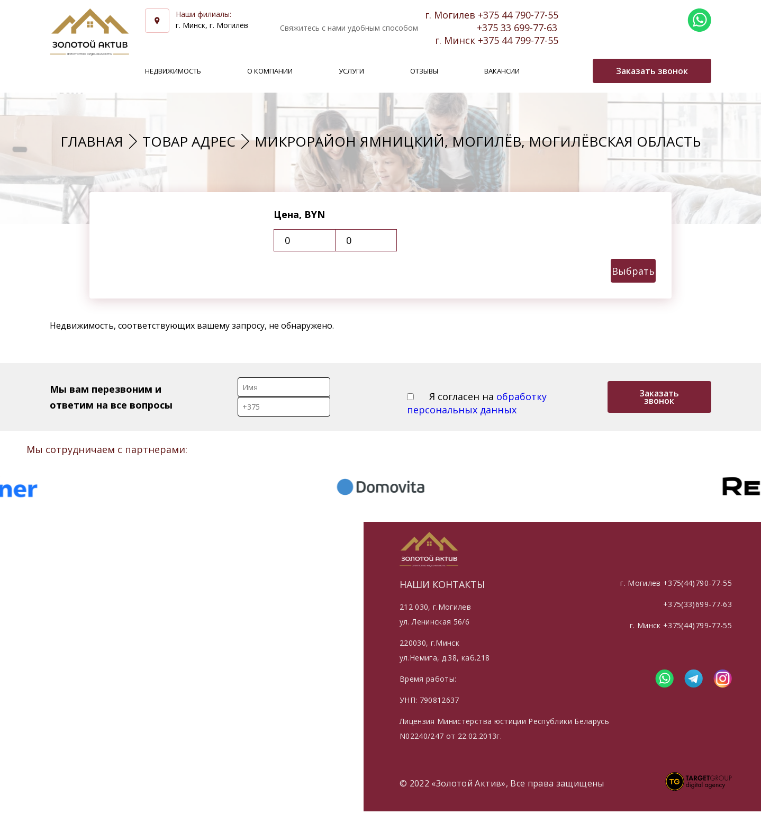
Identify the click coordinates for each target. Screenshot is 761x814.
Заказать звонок (659, 396)
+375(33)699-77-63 (697, 604)
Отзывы (424, 71)
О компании (270, 71)
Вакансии (502, 71)
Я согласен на (477, 403)
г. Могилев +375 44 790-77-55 (491, 14)
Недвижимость (173, 71)
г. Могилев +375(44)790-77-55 (676, 583)
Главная (91, 141)
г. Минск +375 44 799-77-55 (496, 40)
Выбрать (633, 271)
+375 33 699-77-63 (517, 27)
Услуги (351, 71)
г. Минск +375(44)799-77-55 (681, 625)
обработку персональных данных (477, 403)
